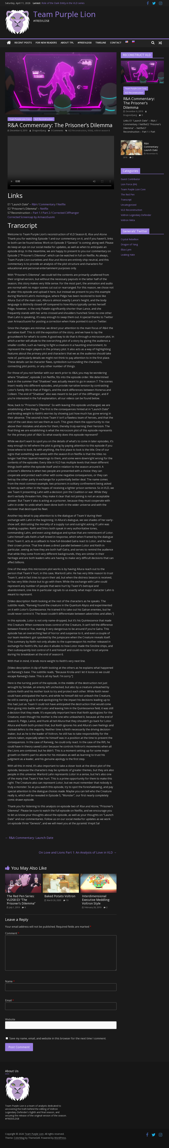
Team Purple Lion (64, 14)
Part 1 (36, 213)
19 (67, 900)
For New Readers (46, 42)
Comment (12, 933)
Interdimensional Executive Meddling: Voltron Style (96, 899)
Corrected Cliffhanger (65, 213)
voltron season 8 (102, 130)
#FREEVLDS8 (84, 42)
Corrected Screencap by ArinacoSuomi (31, 217)
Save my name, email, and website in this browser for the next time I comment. (57, 1038)
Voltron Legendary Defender (136, 215)
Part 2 (46, 213)
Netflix (61, 204)
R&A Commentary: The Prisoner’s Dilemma (139, 103)
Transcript (126, 199)
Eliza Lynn (126, 249)
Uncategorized (128, 204)
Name (10, 981)
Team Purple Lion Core (20, 119)
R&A (34, 204)
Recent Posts (23, 42)
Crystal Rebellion (129, 239)
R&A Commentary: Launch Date (29, 838)
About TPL (67, 42)
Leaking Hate (128, 254)
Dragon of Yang (129, 244)
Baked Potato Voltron (59, 896)
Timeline (100, 42)
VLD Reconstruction (44, 119)
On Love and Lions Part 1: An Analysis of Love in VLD (78, 852)
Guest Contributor (130, 179)
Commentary (47, 204)
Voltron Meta (128, 220)
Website (10, 1019)
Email (9, 1000)
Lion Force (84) (129, 184)
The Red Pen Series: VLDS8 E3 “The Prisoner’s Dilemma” (21, 899)
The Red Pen (128, 194)
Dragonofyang (39, 130)
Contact (115, 42)
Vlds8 (90, 130)
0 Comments (55, 130)
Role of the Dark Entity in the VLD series (63, 3)
